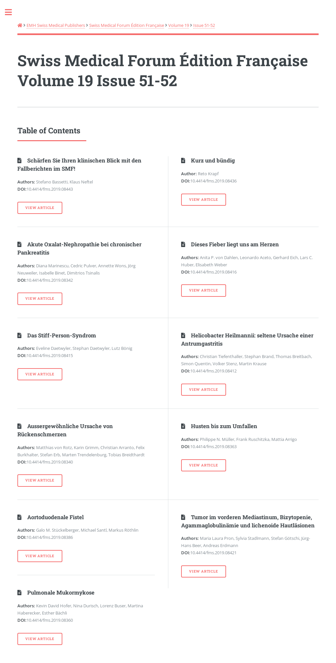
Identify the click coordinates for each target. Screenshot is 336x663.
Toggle (12, 12)
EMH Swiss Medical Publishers (56, 25)
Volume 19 (178, 25)
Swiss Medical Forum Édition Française (126, 25)
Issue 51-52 (204, 25)
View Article (39, 207)
